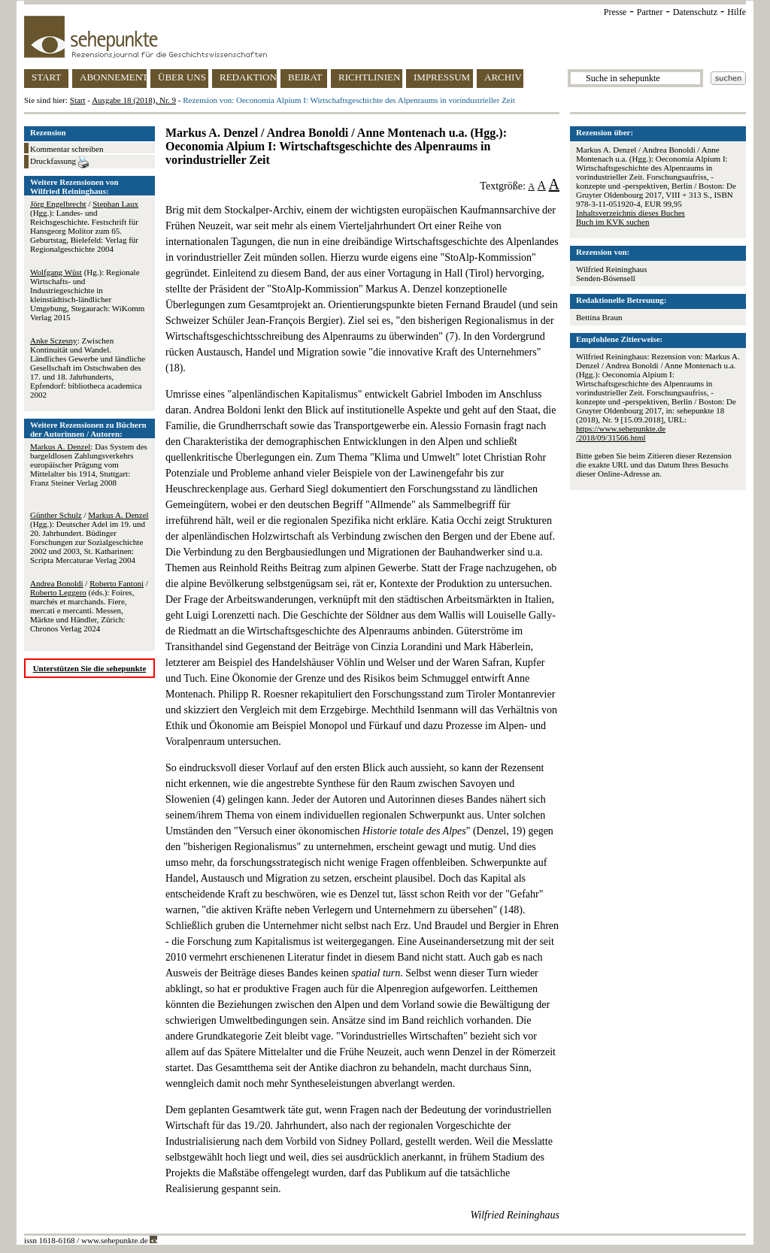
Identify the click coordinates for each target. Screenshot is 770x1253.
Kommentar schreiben (66, 148)
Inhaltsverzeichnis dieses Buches (630, 212)
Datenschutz (695, 12)
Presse (615, 12)
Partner (650, 12)
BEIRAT (305, 77)
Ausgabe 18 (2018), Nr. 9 (134, 99)
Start (78, 99)
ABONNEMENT (113, 77)
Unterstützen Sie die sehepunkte (90, 668)
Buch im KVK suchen (612, 221)
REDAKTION (248, 77)
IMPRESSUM (442, 77)
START (46, 77)
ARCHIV (503, 77)
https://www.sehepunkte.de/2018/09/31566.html (620, 433)
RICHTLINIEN (369, 77)
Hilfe (736, 12)
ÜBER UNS (182, 77)
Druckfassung (59, 162)
